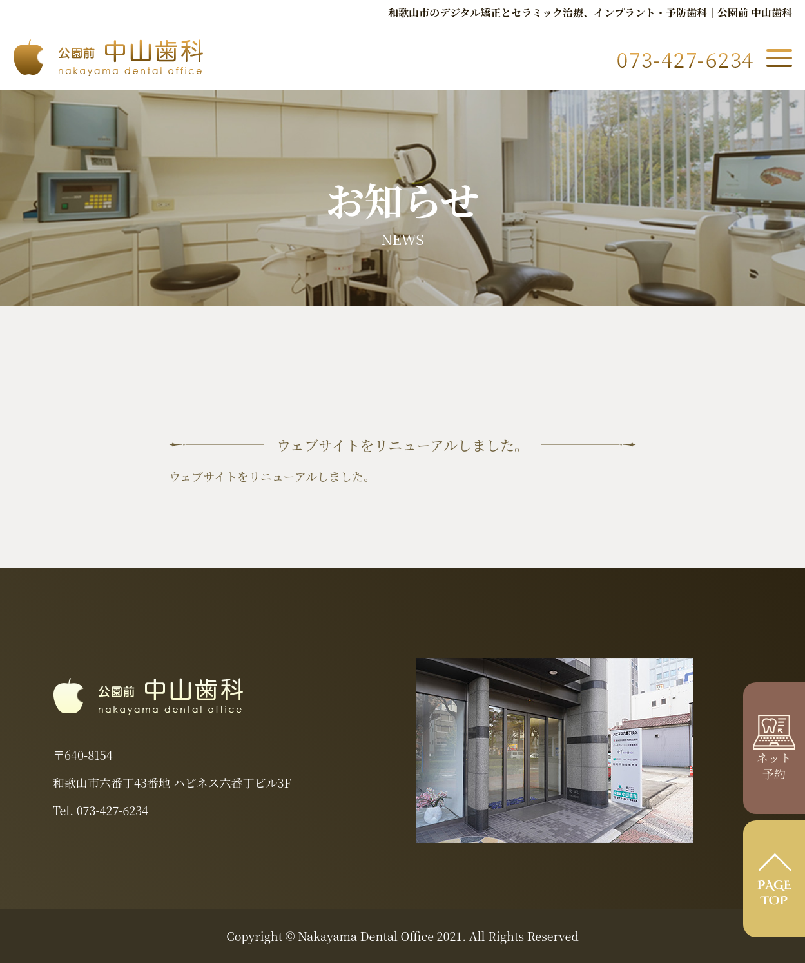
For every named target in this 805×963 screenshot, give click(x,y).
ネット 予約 (774, 756)
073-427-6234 (112, 810)
